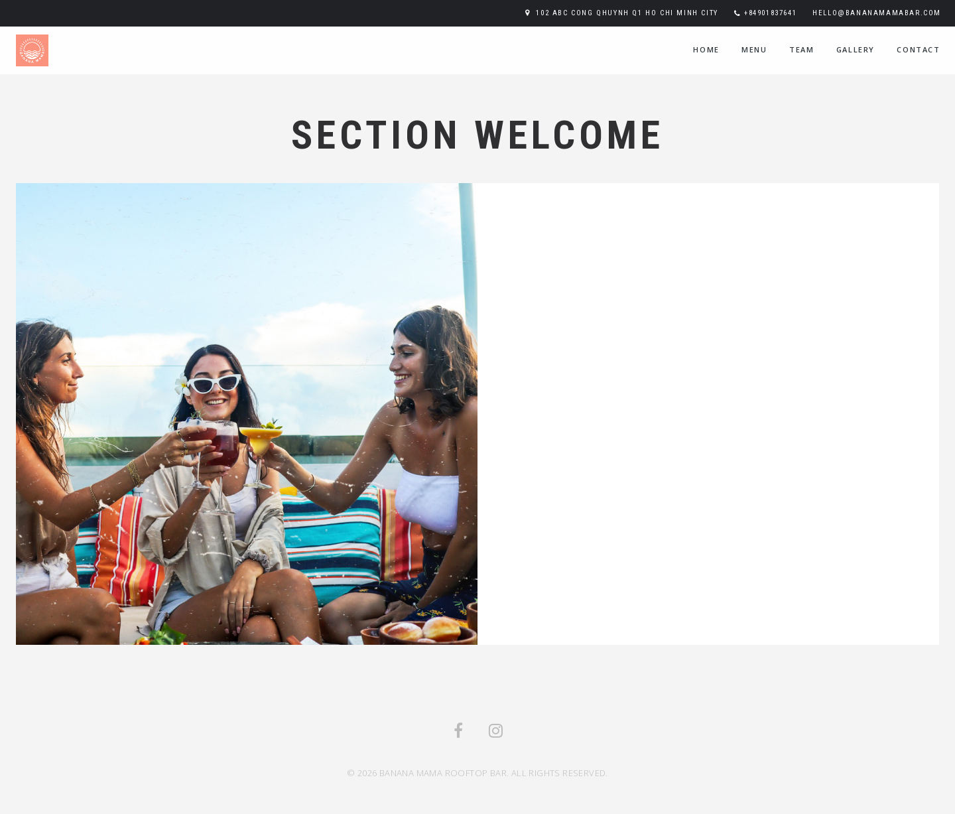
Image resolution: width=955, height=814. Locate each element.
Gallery (855, 49)
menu (754, 49)
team (801, 49)
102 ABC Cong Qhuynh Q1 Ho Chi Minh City (627, 13)
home (706, 49)
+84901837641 (770, 13)
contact (918, 49)
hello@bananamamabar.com (876, 13)
